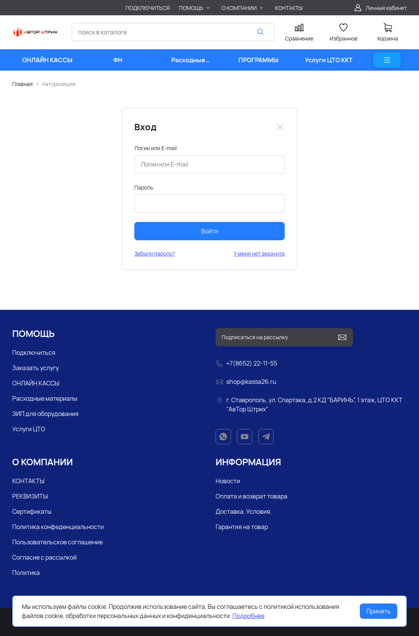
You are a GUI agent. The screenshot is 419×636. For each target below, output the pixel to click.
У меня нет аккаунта (259, 253)
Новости (228, 481)
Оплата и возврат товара (251, 496)
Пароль (143, 187)
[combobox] (173, 32)
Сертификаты (32, 511)
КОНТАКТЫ (28, 481)
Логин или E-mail (155, 148)
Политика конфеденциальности (58, 527)
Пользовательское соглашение (57, 542)
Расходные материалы (44, 398)
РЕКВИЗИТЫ (30, 496)
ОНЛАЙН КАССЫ (36, 383)
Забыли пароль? (154, 253)
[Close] (280, 127)
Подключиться (33, 352)
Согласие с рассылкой (44, 557)
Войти (209, 231)
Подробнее (248, 616)
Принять (378, 611)
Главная (22, 83)
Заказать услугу (35, 368)
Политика (26, 572)
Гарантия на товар (242, 527)
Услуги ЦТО (28, 429)
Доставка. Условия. (244, 511)
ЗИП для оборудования (45, 413)
